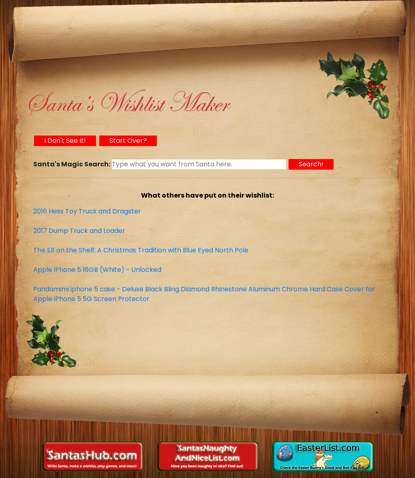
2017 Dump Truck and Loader (79, 230)
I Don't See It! (65, 140)
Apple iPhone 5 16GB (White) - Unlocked (97, 269)
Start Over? (128, 140)
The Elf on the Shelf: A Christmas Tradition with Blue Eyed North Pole (140, 250)
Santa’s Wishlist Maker (126, 103)
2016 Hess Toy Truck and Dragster (87, 211)
